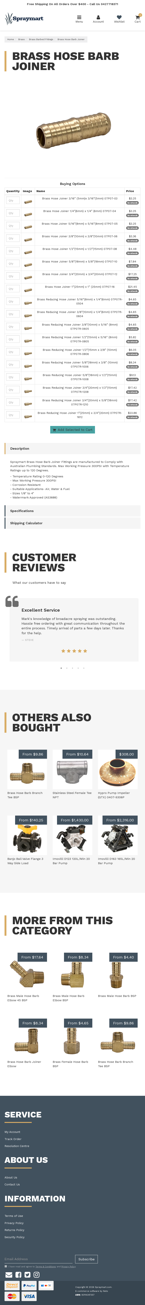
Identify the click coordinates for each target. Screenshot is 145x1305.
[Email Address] (38, 1259)
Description (19, 448)
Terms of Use (14, 1216)
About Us (11, 1177)
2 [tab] (67, 668)
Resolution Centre (17, 1146)
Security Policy (15, 1237)
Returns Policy (14, 1230)
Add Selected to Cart (73, 430)
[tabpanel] (74, 630)
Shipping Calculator (26, 523)
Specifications (22, 511)
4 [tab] (78, 668)
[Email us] (8, 1274)
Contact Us (12, 1184)
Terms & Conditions (45, 1266)
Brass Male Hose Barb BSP (117, 996)
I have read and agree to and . (40, 1266)
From (32, 754)
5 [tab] (84, 668)
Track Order (13, 1139)
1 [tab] (61, 668)
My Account (12, 1132)
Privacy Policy (14, 1223)
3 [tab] (72, 668)
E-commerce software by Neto (91, 1291)
